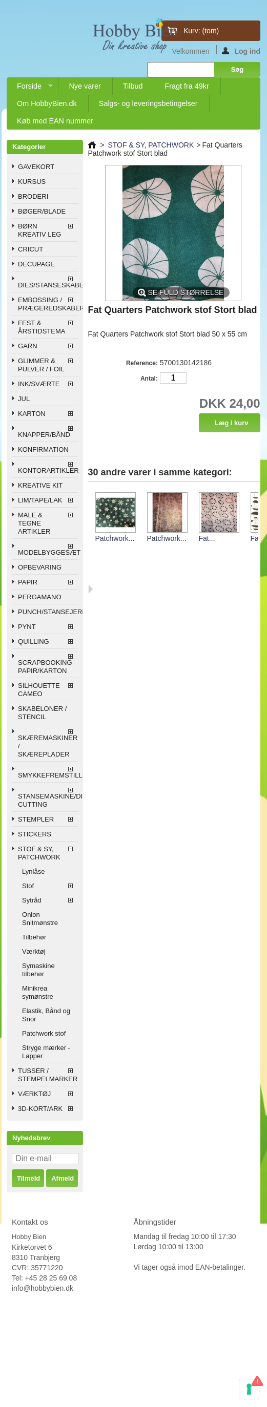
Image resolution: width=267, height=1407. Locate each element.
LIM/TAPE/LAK (40, 500)
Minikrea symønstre (37, 992)
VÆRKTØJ (34, 1094)
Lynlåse (33, 871)
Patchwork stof (44, 1033)
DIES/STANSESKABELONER (47, 285)
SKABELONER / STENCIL (42, 713)
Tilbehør (34, 937)
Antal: (149, 378)
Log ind (241, 50)
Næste (90, 589)
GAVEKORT (36, 167)
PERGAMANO (39, 597)
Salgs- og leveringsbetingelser (148, 103)
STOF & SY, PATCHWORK (39, 853)
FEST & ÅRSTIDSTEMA (41, 327)
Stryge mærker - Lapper (46, 1052)
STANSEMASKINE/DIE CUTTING (47, 800)
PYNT (27, 627)
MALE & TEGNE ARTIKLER (34, 523)
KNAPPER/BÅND (44, 434)
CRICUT (30, 249)
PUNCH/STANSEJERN (47, 612)
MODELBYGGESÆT (47, 552)
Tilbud (133, 86)
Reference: (142, 363)
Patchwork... (115, 538)
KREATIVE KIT (40, 485)
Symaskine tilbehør (38, 970)
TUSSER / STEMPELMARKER (47, 1075)
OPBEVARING (39, 567)
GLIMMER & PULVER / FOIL (41, 365)
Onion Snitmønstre (40, 919)
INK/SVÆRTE (38, 384)
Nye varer (84, 86)
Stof (28, 886)
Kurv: (201, 31)
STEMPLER (36, 819)
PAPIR (27, 582)
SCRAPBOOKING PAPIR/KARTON (45, 667)
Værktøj (34, 951)
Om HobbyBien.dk (47, 103)
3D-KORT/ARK (40, 1108)
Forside (30, 88)
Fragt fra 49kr (187, 86)
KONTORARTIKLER (47, 470)
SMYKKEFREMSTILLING (47, 775)
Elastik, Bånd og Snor (46, 1015)
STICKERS (34, 834)
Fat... (207, 538)
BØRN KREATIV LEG (39, 230)
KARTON (32, 413)
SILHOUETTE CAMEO (39, 690)
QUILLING (33, 641)
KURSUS (32, 181)
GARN (27, 346)
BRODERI (33, 196)
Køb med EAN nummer (55, 121)
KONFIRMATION (43, 449)
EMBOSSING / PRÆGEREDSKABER (47, 304)
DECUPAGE (36, 264)
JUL (24, 399)
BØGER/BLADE (42, 211)
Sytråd (32, 900)
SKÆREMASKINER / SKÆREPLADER (47, 746)
